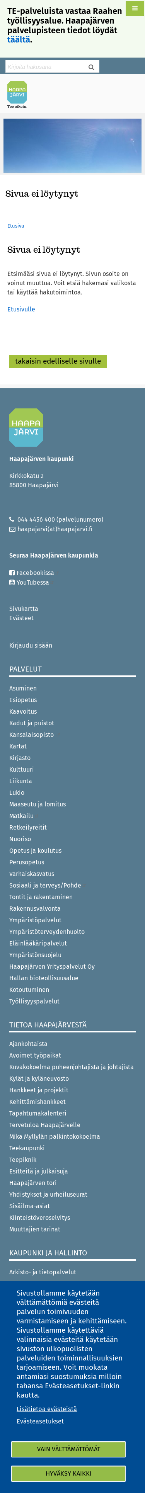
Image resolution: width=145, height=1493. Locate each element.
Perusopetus (26, 862)
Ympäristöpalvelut (35, 920)
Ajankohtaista (28, 1043)
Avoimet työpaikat (35, 1055)
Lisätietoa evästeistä (47, 1409)
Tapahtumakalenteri (38, 1113)
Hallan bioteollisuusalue (43, 978)
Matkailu (24, 816)
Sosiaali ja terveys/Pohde (48, 885)
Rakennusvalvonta (35, 908)
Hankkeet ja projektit (38, 1090)
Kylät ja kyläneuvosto (39, 1078)
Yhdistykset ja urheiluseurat (48, 1194)
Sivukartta (23, 608)
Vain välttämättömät (68, 1449)
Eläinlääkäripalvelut (38, 943)
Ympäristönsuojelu (35, 955)
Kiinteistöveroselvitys (39, 1217)
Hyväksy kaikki (69, 1473)
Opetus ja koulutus (35, 850)
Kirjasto (20, 758)
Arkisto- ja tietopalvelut (42, 1272)
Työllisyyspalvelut (34, 1001)
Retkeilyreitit (28, 827)
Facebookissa (38, 572)
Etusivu (15, 226)
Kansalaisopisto (35, 734)
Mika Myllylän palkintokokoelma (54, 1136)
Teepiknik (22, 1159)
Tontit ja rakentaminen (41, 897)
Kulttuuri (21, 769)
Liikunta (20, 781)
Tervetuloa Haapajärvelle (44, 1125)
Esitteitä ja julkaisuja (38, 1171)
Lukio (16, 792)
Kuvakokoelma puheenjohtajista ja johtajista (71, 1067)
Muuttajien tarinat (34, 1229)
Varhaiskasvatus (31, 873)
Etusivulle (21, 309)
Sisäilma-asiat (29, 1206)
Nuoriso (20, 839)
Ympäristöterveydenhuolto (47, 931)
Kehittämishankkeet (37, 1101)
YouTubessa (36, 582)
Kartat (18, 746)
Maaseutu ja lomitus (37, 804)
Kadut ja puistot (31, 723)
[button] (135, 8)
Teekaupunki (27, 1148)
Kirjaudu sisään (30, 645)
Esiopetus (23, 700)
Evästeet (21, 618)
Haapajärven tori (33, 1183)
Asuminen (23, 688)
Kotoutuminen (29, 989)
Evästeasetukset (40, 1421)
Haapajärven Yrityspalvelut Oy (52, 966)
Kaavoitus (23, 711)
